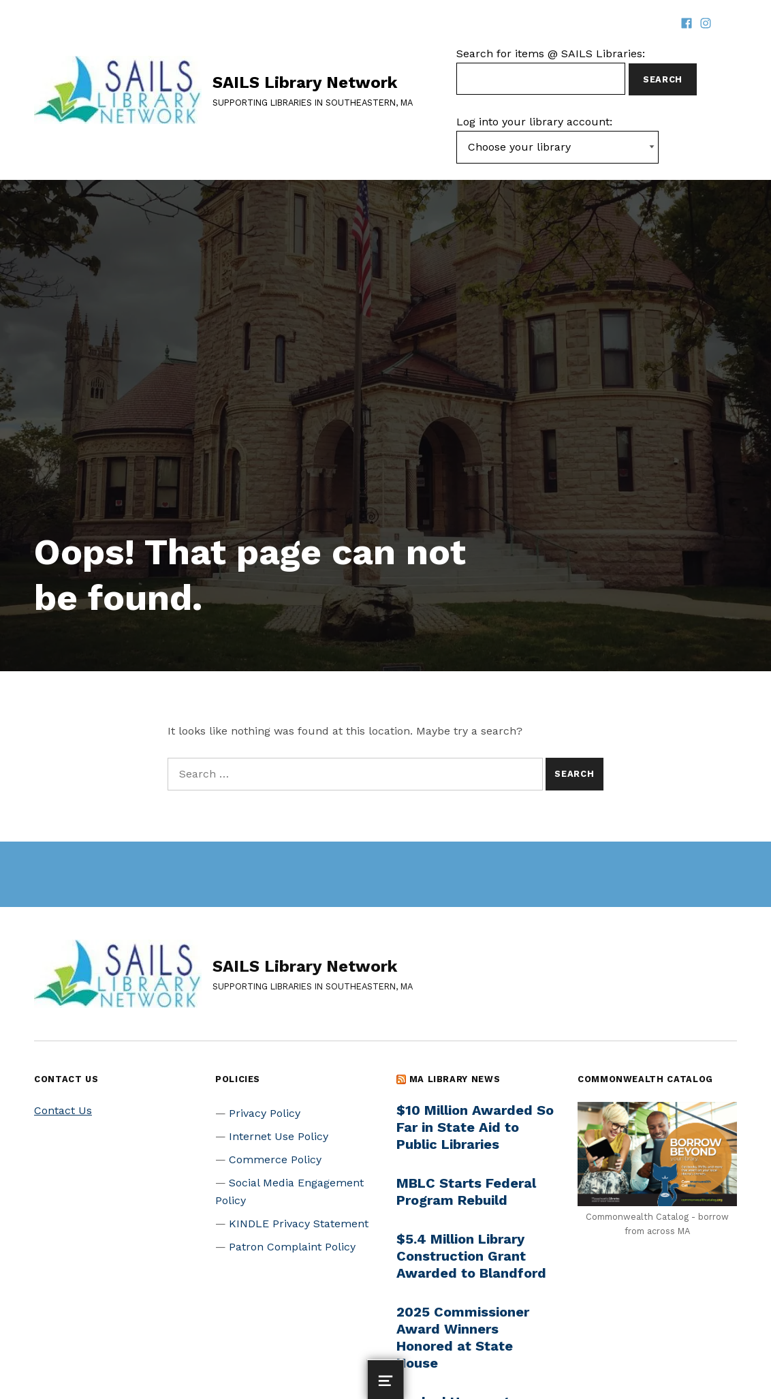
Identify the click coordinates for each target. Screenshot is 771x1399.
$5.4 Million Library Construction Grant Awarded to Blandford (471, 1256)
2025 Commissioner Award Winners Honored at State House (462, 1337)
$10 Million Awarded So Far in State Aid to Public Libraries (475, 1127)
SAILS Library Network (305, 82)
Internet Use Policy (278, 1136)
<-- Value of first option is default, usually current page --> (557, 147)
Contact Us (63, 1110)
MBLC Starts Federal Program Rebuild (466, 1191)
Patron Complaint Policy (292, 1246)
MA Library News (455, 1079)
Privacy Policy (264, 1113)
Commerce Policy (275, 1159)
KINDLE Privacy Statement (298, 1223)
